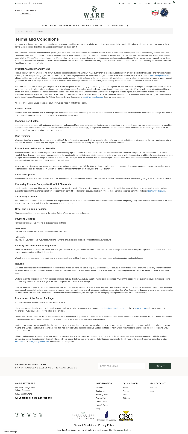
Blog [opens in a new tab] (98, 409)
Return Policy (101, 402)
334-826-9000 (36, 3)
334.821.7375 (26, 394)
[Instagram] (35, 415)
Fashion (126, 391)
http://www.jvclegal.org (156, 191)
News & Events (102, 405)
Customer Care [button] (114, 25)
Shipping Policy (102, 395)
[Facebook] (17, 415)
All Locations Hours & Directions (33, 398)
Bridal (125, 387)
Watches (126, 395)
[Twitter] (23, 415)
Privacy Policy (101, 398)
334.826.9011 (140, 308)
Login (152, 391)
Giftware (126, 398)
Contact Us (100, 391)
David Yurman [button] (48, 25)
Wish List (153, 387)
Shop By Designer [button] (92, 25)
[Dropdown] (48, 25)
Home (20, 31)
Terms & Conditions (85, 425)
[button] (127, 25)
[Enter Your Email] (121, 366)
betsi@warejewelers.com (160, 75)
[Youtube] (41, 415)
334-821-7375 (23, 3)
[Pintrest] (29, 415)
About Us (100, 387)
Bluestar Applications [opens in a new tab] (122, 430)
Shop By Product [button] (69, 25)
